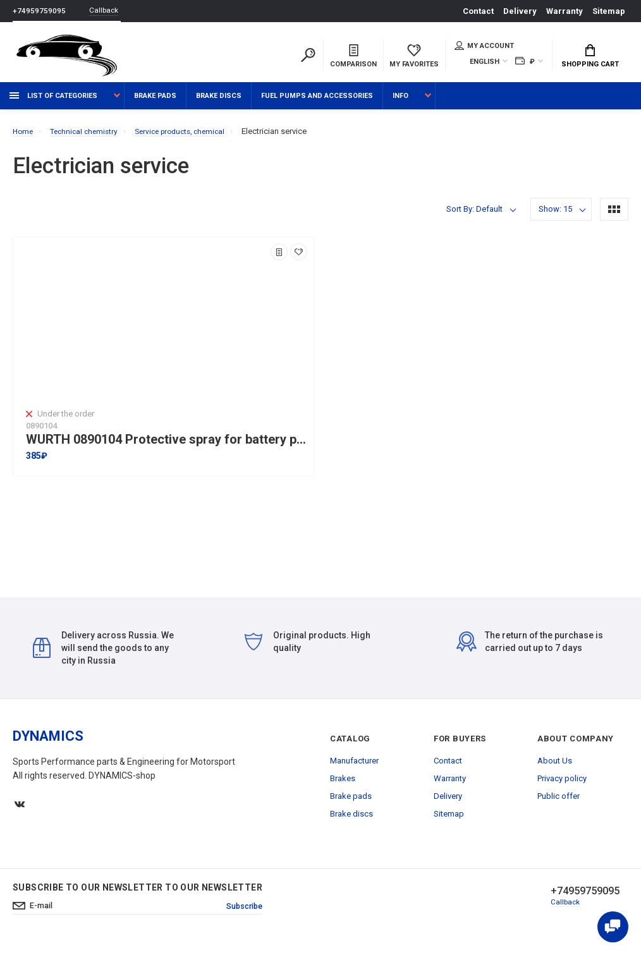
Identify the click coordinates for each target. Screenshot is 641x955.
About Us (554, 767)
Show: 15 (555, 216)
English (484, 63)
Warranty (564, 11)
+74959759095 (39, 11)
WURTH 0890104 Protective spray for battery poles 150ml (166, 446)
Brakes (342, 785)
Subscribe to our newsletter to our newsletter (137, 894)
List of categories (53, 103)
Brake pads (155, 103)
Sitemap (608, 11)
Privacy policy (562, 785)
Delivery (520, 11)
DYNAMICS (48, 743)
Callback (107, 11)
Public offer (558, 803)
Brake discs (218, 103)
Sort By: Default (474, 216)
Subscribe (241, 914)
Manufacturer (354, 767)
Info (400, 103)
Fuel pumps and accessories (317, 103)
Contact (478, 11)
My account (484, 46)
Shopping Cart (590, 58)
